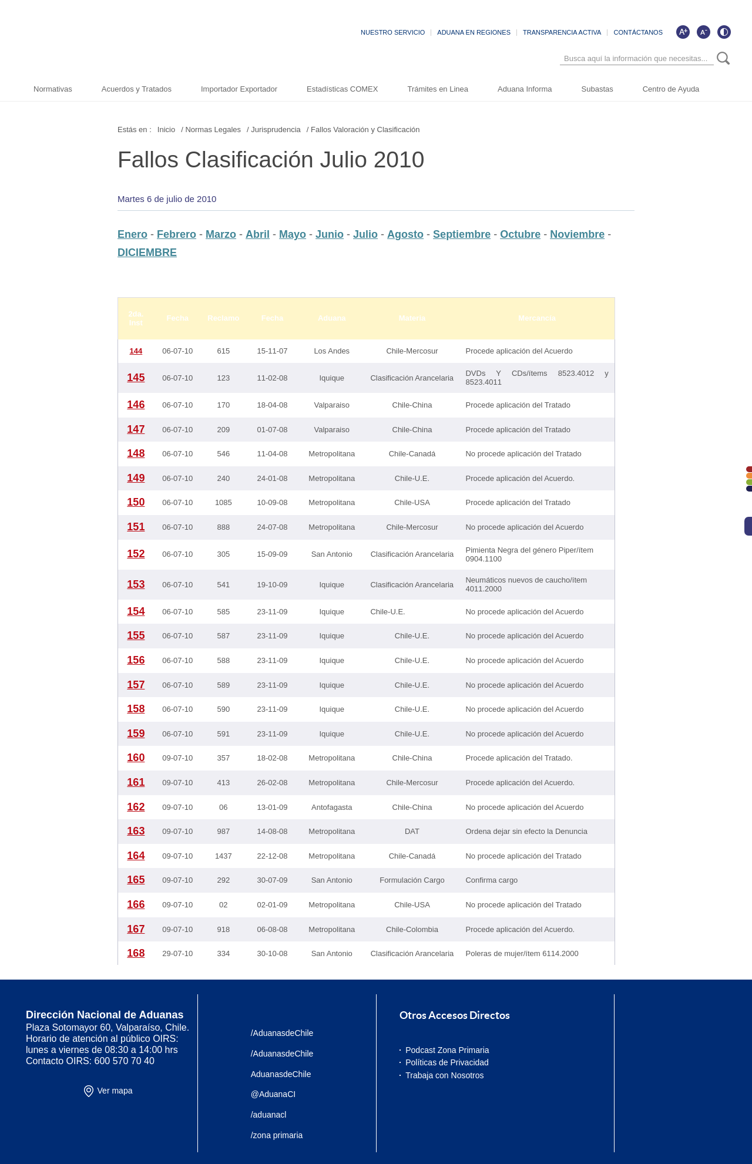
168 (136, 953)
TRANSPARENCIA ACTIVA (562, 32)
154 (136, 611)
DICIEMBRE (147, 252)
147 (136, 429)
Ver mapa (115, 1090)
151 (136, 527)
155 (136, 635)
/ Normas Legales (211, 129)
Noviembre (577, 234)
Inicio (166, 129)
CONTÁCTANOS (638, 32)
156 (136, 660)
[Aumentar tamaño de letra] (682, 31)
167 (136, 929)
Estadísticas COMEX (342, 89)
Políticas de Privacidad (447, 1062)
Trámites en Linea (437, 89)
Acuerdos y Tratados (137, 89)
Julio (365, 234)
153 (136, 584)
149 (136, 478)
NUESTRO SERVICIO (393, 32)
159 (136, 733)
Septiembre (462, 234)
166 (136, 904)
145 (136, 377)
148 (136, 453)
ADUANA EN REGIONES (474, 32)
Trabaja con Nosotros (444, 1075)
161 (136, 782)
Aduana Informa (525, 89)
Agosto (405, 234)
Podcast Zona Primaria (447, 1050)
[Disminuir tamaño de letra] (703, 31)
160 (136, 757)
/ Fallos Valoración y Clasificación (363, 129)
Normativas (52, 89)
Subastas (597, 89)
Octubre (520, 234)
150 (136, 502)
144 (136, 350)
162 (136, 807)
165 (136, 880)
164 (136, 856)
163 (136, 831)
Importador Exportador (239, 89)
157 (136, 685)
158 (136, 709)
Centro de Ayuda (671, 89)
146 (136, 405)
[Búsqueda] (637, 58)
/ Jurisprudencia (274, 129)
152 (136, 554)
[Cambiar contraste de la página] (724, 31)
